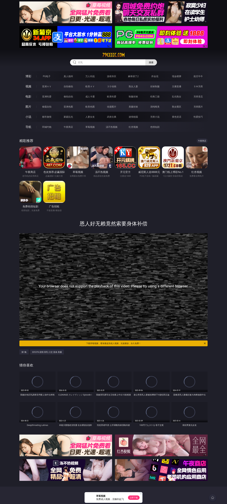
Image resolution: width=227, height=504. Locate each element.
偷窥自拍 (46, 106)
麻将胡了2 (133, 76)
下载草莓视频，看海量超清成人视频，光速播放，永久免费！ (146, 343)
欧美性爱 (111, 96)
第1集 (24, 352)
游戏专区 (111, 76)
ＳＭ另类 (198, 86)
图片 (28, 107)
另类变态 (198, 96)
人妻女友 (90, 116)
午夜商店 (68, 126)
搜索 (151, 62)
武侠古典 (111, 116)
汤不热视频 (111, 126)
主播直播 (176, 86)
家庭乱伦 (68, 116)
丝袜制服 (155, 86)
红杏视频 (133, 126)
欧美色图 (90, 106)
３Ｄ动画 (111, 86)
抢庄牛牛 (198, 76)
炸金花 (154, 76)
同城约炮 (46, 126)
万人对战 (90, 76)
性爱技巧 (198, 116)
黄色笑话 (176, 116)
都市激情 (46, 116)
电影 (28, 96)
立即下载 (134, 497)
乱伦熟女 (176, 96)
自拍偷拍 (68, 86)
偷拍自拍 (68, 96)
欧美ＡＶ (90, 86)
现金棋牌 (176, 76)
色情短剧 (155, 126)
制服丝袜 (133, 96)
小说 (28, 117)
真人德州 (68, 76)
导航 (28, 127)
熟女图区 (176, 106)
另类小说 (155, 116)
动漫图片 (111, 106)
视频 (28, 86)
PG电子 (47, 76)
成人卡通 (90, 96)
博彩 (28, 76)
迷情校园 (133, 116)
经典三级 (155, 96)
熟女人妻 (133, 86)
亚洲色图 (68, 106)
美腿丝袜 (133, 106)
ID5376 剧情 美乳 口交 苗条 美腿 (47, 352)
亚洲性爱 (46, 96)
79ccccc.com (113, 55)
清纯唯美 (155, 106)
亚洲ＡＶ (46, 86)
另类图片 (198, 106)
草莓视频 (90, 126)
